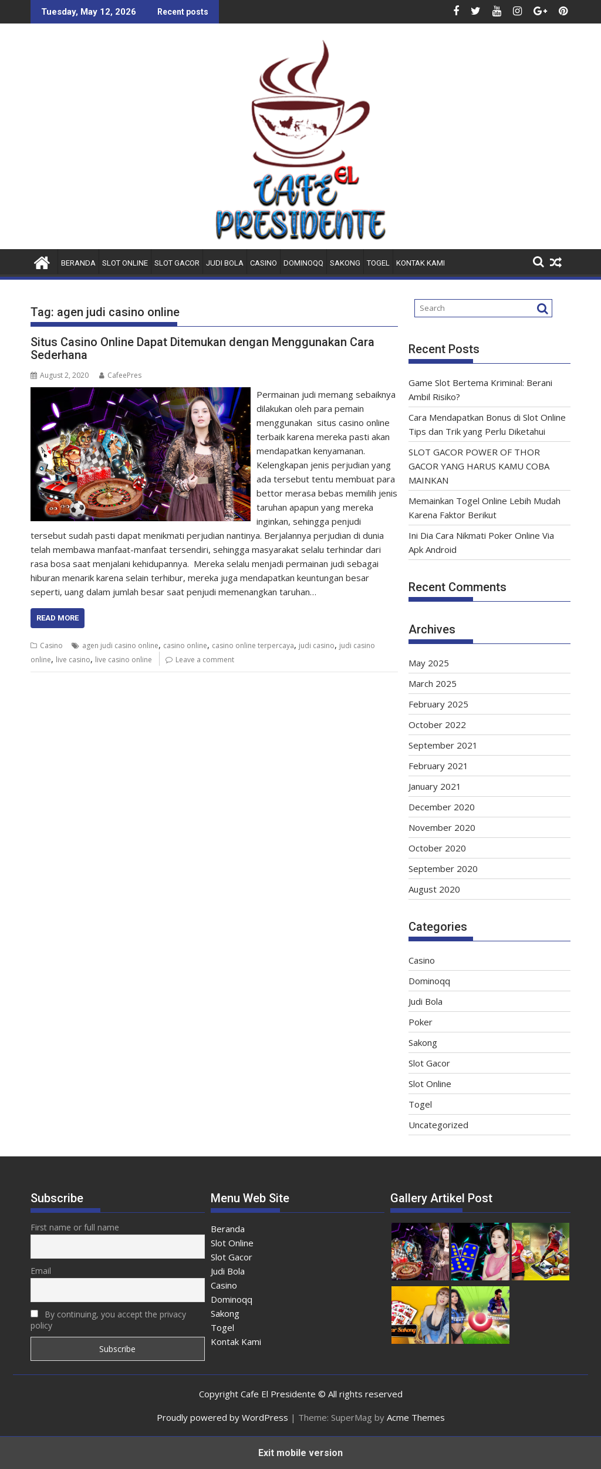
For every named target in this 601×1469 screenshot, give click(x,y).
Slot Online (125, 263)
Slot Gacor (177, 263)
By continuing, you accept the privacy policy (108, 1320)
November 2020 (441, 827)
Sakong (345, 263)
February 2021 (438, 766)
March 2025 (432, 683)
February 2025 (438, 704)
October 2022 (437, 724)
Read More (57, 617)
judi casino (317, 645)
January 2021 (434, 786)
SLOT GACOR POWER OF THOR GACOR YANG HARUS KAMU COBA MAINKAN (478, 466)
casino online (185, 645)
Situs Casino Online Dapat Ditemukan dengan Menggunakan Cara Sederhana (202, 348)
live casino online (123, 660)
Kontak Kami (420, 263)
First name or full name (75, 1227)
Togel (378, 263)
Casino (263, 263)
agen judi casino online (120, 645)
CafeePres (120, 375)
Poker (420, 1022)
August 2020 (434, 889)
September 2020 (443, 868)
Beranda (78, 263)
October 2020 (437, 848)
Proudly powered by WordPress (222, 1417)
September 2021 (443, 745)
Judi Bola (225, 263)
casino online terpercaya (253, 645)
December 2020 (441, 807)
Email (41, 1270)
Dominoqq (303, 263)
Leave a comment (204, 660)
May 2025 (428, 663)
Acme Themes (416, 1417)
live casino (73, 660)
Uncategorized (438, 1125)
